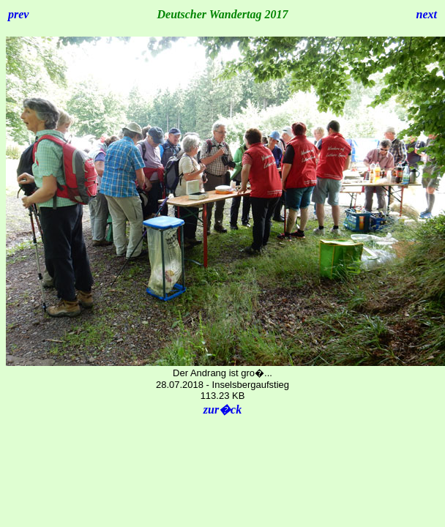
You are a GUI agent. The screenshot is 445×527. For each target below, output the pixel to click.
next (426, 14)
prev (18, 14)
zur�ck (222, 409)
